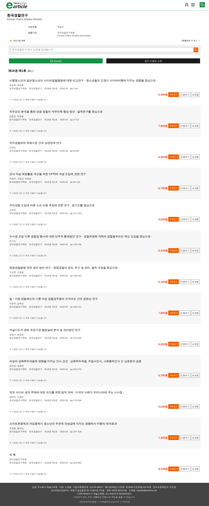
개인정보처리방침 (87, 502)
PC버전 (126, 502)
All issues (56, 61)
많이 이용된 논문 (153, 61)
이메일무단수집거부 (109, 502)
